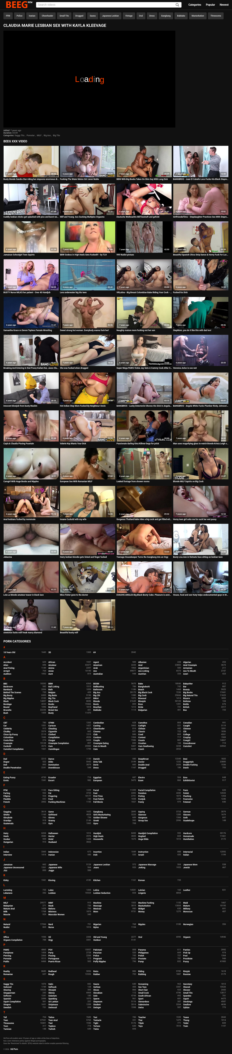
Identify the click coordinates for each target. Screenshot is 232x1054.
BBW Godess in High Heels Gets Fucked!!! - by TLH (83, 255)
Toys (140, 1026)
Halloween (53, 833)
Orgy (50, 940)
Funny (141, 802)
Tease (186, 1017)
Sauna (93, 16)
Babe (140, 684)
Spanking (52, 999)
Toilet (185, 1023)
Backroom (8, 686)
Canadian (187, 723)
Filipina (6, 796)
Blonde (96, 701)
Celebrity (7, 728)
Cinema (96, 731)
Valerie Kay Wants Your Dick (73, 443)
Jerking (141, 867)
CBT (5, 723)
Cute (95, 749)
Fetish (186, 793)
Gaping (141, 812)
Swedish (7, 1007)
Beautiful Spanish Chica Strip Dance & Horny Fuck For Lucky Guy (201, 255)
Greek (96, 820)
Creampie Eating (101, 743)
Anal (140, 665)
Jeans (96, 867)
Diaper (6, 762)
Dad (5, 759)
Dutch (186, 768)
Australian (98, 674)
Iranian (32, 16)
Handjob (97, 833)
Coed (140, 734)
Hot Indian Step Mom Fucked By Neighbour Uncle (82, 406)
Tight (95, 1023)
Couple (96, 740)
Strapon (7, 1004)
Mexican (97, 909)
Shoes (96, 990)
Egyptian (97, 777)
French (6, 802)
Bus (185, 710)
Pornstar (31, 135)
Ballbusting (98, 686)
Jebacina (7, 557)
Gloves (51, 817)
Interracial (188, 852)
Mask (51, 906)
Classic (141, 731)
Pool (185, 956)
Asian (51, 671)
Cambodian (98, 723)
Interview (7, 855)
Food (50, 799)
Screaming (143, 984)
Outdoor (97, 940)
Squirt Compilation (12, 1001)
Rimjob (186, 971)
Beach (141, 689)
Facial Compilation (146, 790)
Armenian (187, 668)
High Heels (98, 836)
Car (5, 726)
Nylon (96, 927)
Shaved (186, 987)
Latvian (141, 890)
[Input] (109, 5)
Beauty (186, 689)
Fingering (52, 796)
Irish (95, 855)
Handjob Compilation (148, 833)
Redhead (52, 971)
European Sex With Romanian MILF (76, 481)
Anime (51, 668)
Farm (185, 790)
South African (144, 996)
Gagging (7, 812)
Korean (141, 880)
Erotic (6, 780)
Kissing (51, 880)
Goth (185, 817)
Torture (96, 1026)
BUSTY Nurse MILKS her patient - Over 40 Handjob (26, 292)
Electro (141, 777)
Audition (7, 674)
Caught (186, 726)
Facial (96, 790)
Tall (5, 1017)
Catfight (142, 726)
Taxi (95, 1017)
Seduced (7, 987)
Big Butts (52, 695)
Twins (96, 1029)
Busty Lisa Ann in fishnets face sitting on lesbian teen (198, 557)
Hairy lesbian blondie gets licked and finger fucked (83, 557)
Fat (49, 793)
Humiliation (188, 839)
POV (50, 950)
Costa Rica (8, 740)
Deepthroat (143, 759)
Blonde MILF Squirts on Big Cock (188, 481)
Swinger (97, 1007)
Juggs (51, 870)
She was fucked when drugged (74, 368)
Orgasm (186, 937)
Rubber (96, 974)
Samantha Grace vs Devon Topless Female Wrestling (27, 330)
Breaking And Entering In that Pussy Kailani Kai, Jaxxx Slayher (31, 368)
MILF (39, 135)
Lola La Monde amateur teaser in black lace (23, 595)
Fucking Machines (56, 802)
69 (94, 652)
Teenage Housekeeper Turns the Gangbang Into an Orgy (142, 557)
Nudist (6, 927)
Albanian (142, 662)
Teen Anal (53, 1020)
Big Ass (47, 135)
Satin (50, 984)
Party (50, 953)
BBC (5, 684)
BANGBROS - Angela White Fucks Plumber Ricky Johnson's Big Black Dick (201, 406)
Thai (140, 1020)
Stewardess (143, 1001)
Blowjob (142, 701)
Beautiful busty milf (69, 632)
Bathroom (98, 689)
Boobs (51, 704)
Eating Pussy (9, 777)
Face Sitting (53, 790)
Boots (96, 704)
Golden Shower (100, 817)
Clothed (52, 734)
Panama (142, 950)
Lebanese (7, 893)
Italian (186, 855)
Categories (194, 4)
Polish (141, 956)
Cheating (52, 728)
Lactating (7, 890)
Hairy (5, 833)
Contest (141, 737)
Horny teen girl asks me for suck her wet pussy (194, 519)
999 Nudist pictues (125, 255)
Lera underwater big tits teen (73, 292)
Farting (6, 793)
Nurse (51, 927)
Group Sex (143, 820)
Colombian (8, 737)
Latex (51, 890)
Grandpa (7, 820)
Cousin (141, 740)
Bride (140, 707)
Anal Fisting (8, 668)
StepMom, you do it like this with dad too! (192, 330)
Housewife (98, 839)
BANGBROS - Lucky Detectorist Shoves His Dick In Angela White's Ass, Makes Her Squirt (144, 406)
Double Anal (143, 765)
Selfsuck (52, 987)
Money (141, 911)
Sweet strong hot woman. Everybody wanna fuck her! (84, 330)
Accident (7, 662)
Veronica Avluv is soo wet (185, 368)
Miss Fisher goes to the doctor (74, 595)
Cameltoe (142, 723)
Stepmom (97, 1001)
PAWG (6, 950)
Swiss (141, 1007)
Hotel (50, 839)
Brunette (7, 710)
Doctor (141, 762)
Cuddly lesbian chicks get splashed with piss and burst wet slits (31, 217)
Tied (50, 1023)
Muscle (6, 914)
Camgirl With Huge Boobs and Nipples (21, 481)
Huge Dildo (143, 839)
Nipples (141, 924)
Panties (186, 950)
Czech (141, 749)
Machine (97, 903)
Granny (51, 820)
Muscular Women (56, 914)
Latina (96, 890)
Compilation (54, 737)
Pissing (51, 956)
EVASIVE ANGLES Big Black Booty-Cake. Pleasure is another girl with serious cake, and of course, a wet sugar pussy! (144, 595)
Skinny (51, 993)
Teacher (142, 1017)
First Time (98, 796)
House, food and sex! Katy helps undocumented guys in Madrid (201, 595)
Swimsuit (52, 1007)
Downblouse (54, 768)
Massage (97, 906)
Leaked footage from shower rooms (133, 481)
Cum (50, 746)
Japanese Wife (55, 867)
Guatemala (8, 823)
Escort (51, 780)
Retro (95, 971)
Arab (95, 668)
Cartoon (52, 726)
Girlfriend (52, 815)
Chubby (6, 731)
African (51, 662)
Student (97, 1004)
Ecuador (52, 777)
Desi (185, 759)
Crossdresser (189, 743)
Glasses (187, 815)
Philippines (143, 953)
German (187, 812)
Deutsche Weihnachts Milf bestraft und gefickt (138, 217)
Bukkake (181, 16)
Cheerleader (47, 16)
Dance (51, 759)
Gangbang (166, 16)
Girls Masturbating (102, 815)
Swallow (187, 1004)
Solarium (52, 996)
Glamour (142, 815)
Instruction (143, 852)
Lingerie (142, 893)
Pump (141, 961)
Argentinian (143, 668)
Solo (95, 996)
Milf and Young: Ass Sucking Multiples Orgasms (82, 217)
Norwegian (188, 924)
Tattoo (51, 1017)
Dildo (50, 762)
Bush (5, 713)
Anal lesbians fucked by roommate (19, 519)
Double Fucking (190, 765)
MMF (50, 903)
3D (49, 652)
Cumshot (187, 746)
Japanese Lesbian (110, 16)
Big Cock (142, 695)
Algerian (187, 662)
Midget (141, 909)
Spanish (7, 999)
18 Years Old (9, 652)
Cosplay (187, 737)
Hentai (51, 836)
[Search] (177, 5)
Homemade (188, 836)
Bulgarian (142, 710)
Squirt (186, 999)
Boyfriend (52, 707)
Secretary (187, 984)
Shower (186, 990)
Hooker (6, 839)
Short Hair (143, 990)
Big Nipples (8, 698)
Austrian (142, 674)
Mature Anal (9, 909)
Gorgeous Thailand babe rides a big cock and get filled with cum (144, 519)
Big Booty (7, 695)
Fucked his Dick (180, 292)
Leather (186, 890)
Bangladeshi (144, 686)
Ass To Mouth (189, 671)
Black (6, 701)
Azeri (185, 674)
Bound (6, 707)
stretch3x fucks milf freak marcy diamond (22, 632)
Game (51, 812)
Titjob (141, 1023)
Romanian (8, 974)
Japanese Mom (190, 864)
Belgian (51, 692)
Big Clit (96, 695)
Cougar (51, 740)
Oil (49, 937)
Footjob (141, 799)
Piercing (7, 956)
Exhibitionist (189, 780)
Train (185, 1026)
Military (186, 909)
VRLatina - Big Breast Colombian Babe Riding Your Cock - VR (144, 292)
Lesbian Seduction (102, 893)
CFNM (51, 723)
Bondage (7, 704)
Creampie (7, 743)
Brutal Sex (53, 710)
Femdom (142, 793)
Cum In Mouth (99, 746)
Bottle (186, 704)
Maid (185, 903)
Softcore (7, 996)
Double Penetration (12, 768)
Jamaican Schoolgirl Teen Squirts (19, 255)
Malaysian (8, 906)
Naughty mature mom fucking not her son (136, 330)
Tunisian (7, 1029)
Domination (53, 765)
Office (6, 937)
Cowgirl (186, 740)
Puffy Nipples (99, 961)
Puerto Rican (54, 961)
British (186, 707)
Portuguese (53, 958)
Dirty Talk (97, 762)
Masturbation (198, 16)
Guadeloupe (188, 820)
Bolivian (187, 701)
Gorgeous (142, 817)
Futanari (187, 802)
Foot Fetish (98, 799)
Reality (6, 971)
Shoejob (52, 990)
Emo (185, 777)
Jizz (5, 870)
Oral (141, 16)
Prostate (142, 958)
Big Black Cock (145, 692)
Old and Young (100, 937)
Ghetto (6, 815)
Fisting (141, 796)
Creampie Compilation (58, 743)
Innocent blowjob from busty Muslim (20, 406)
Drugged (79, 16)
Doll (5, 765)
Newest (224, 4)
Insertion (97, 852)
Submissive (143, 1004)
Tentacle (97, 1020)
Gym (50, 823)
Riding (141, 971)
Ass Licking (143, 671)
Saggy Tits (19, 135)
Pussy (186, 961)
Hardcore (187, 833)
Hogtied (142, 836)
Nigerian (97, 924)
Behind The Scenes (12, 692)
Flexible (7, 799)
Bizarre (186, 698)
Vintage (129, 16)
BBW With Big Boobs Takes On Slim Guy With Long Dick (142, 179)
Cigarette (52, 731)
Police (19, 16)
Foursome (188, 799)
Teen (5, 1020)
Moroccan (188, 911)
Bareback (7, 689)
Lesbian (52, 893)
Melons (51, 909)
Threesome (216, 16)
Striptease (53, 1004)
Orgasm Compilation (12, 940)
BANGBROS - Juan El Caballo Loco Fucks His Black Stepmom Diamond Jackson (201, 179)
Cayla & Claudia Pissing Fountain (18, 443)
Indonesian (53, 852)
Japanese (52, 864)
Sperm (96, 999)
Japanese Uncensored (13, 867)
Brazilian (97, 707)
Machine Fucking (146, 903)
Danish (96, 759)
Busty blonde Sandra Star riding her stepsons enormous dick (31, 179)
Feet (95, 793)
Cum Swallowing (146, 746)
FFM (8, 16)
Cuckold (7, 746)
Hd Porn (14, 1049)
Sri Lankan (53, 1001)
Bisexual (142, 698)
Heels (6, 836)
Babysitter (188, 684)
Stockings (188, 1001)
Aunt (50, 674)
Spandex (187, 996)
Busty (51, 713)
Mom (95, 911)
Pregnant (97, 958)
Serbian (96, 987)
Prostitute (187, 958)
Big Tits (56, 135)
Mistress (52, 911)
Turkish (51, 1029)
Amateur (52, 665)
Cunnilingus (53, 749)
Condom (97, 737)
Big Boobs (188, 692)
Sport (140, 999)
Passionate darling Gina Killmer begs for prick (138, 443)
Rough (51, 974)
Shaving (7, 990)
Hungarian (8, 842)
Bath (50, 689)
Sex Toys (142, 987)
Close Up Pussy (10, 734)
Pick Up (186, 953)
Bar (184, 686)
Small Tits (64, 16)
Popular (210, 4)
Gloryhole (7, 817)
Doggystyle (188, 762)
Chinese (187, 728)
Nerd (50, 924)
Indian (6, 852)
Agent (96, 662)
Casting (96, 726)
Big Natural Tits (190, 695)
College (186, 734)
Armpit (6, 671)
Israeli (141, 855)
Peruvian (97, 953)
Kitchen (96, 880)
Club (95, 734)
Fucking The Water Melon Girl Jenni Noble (79, 179)
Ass (95, 671)
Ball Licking (53, 686)
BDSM (96, 684)
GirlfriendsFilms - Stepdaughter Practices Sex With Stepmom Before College (201, 217)
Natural (6, 924)
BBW (50, 684)
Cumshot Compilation (13, 749)
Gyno (95, 823)
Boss (140, 704)
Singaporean (9, 993)
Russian (187, 974)
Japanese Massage (147, 864)
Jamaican (8, 864)
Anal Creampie (190, 665)
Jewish (186, 867)
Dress (152, 16)
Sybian (186, 1007)
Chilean (141, 728)
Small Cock (143, 993)
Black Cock (53, 701)
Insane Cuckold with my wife (73, 519)
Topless (52, 1026)
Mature (186, 906)
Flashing (187, 796)
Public (6, 961)
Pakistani (97, 950)
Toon (5, 1026)
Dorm (95, 765)
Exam (140, 780)
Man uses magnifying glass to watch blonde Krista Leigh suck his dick (201, 443)
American (97, 665)
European (97, 780)
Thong (186, 1020)
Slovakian (97, 993)
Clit (184, 731)
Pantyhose (8, 953)
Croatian (142, 743)
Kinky (6, 880)
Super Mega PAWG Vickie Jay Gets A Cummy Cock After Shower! (144, 368)
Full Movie (98, 802)
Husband (52, 842)
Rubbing (142, 974)
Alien (5, 665)
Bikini (96, 698)
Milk (5, 911)
